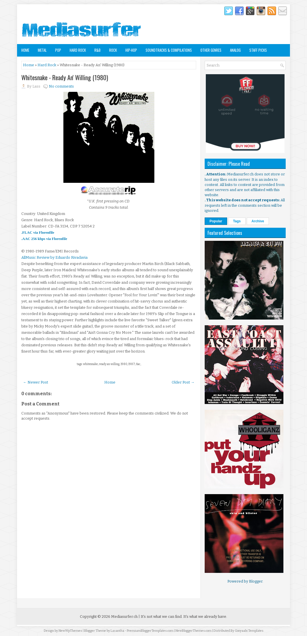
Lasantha (117, 631)
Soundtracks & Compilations (169, 50)
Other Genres (210, 50)
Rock (113, 50)
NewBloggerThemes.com (193, 631)
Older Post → (183, 382)
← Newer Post (35, 382)
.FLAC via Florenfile (37, 232)
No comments (61, 86)
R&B (97, 50)
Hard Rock (78, 50)
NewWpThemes (70, 631)
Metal (42, 50)
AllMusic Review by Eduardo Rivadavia (54, 257)
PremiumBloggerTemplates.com (150, 631)
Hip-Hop (131, 50)
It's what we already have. (205, 616)
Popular (215, 221)
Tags (237, 221)
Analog (235, 50)
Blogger (255, 581)
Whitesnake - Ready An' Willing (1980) (64, 77)
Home (25, 50)
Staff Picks (258, 50)
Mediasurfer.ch (124, 616)
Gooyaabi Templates (249, 631)
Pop (58, 50)
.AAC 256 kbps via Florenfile (44, 239)
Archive (258, 221)
